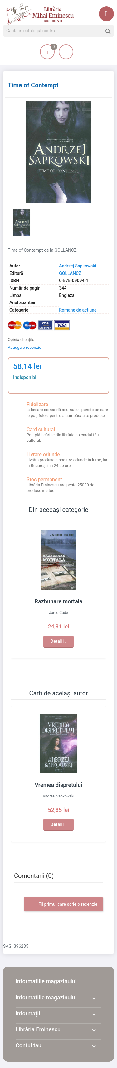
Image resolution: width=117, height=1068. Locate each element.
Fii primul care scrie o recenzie (63, 904)
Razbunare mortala (58, 601)
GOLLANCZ (70, 273)
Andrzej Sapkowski (77, 265)
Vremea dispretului (58, 785)
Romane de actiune (77, 309)
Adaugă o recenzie (24, 347)
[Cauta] (58, 31)
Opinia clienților (22, 339)
